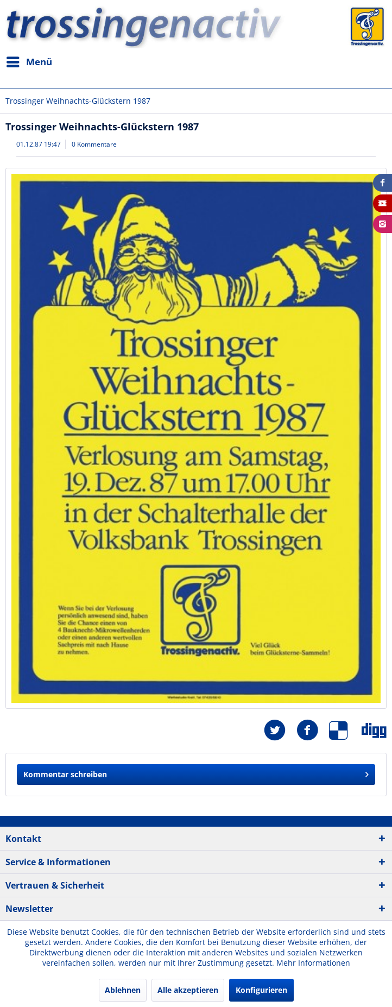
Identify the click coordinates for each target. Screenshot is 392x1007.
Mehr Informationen (313, 963)
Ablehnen (123, 990)
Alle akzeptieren (187, 990)
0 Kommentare (94, 144)
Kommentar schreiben (196, 772)
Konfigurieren (261, 990)
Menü (29, 60)
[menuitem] (29, 62)
